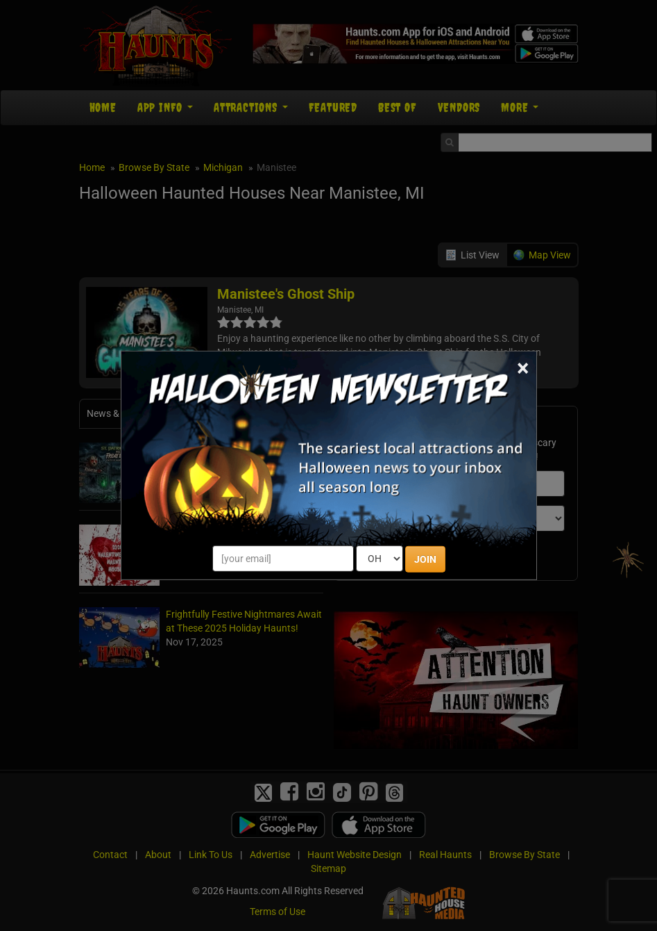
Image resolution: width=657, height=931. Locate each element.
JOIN (425, 559)
